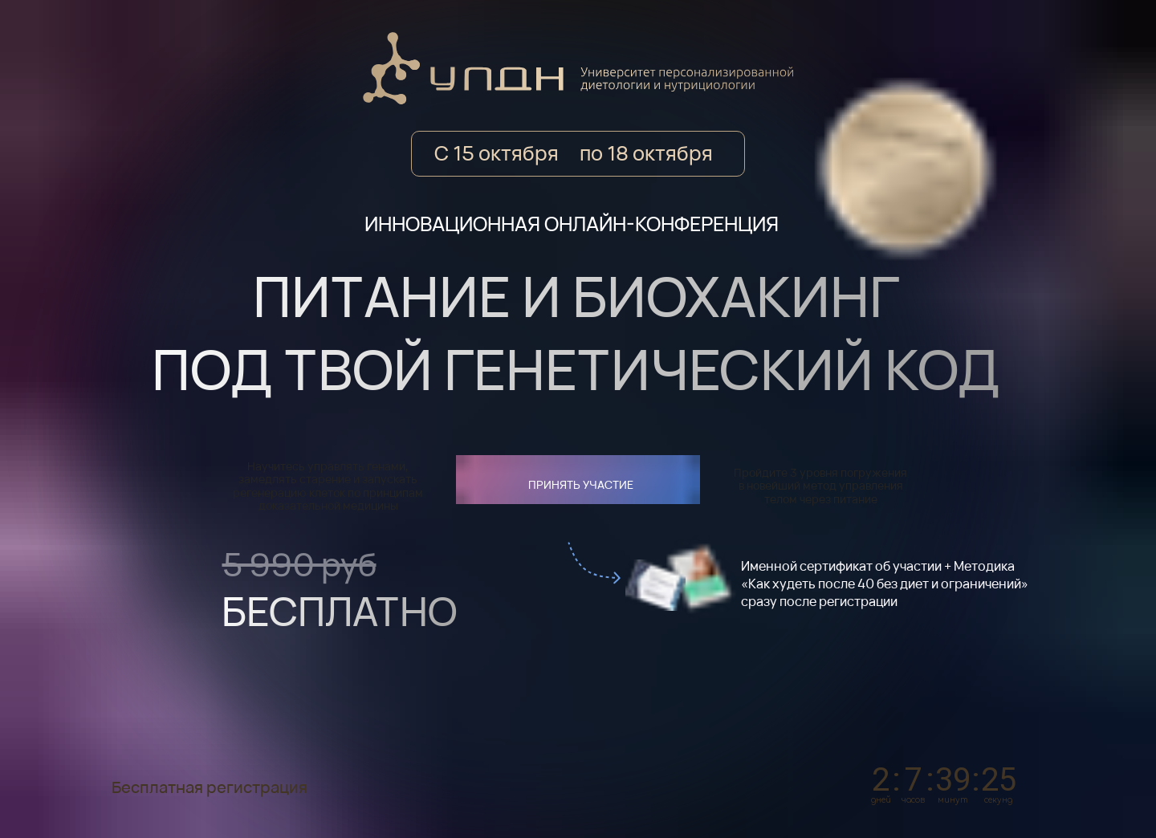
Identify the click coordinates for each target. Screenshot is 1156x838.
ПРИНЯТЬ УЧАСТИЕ (580, 484)
